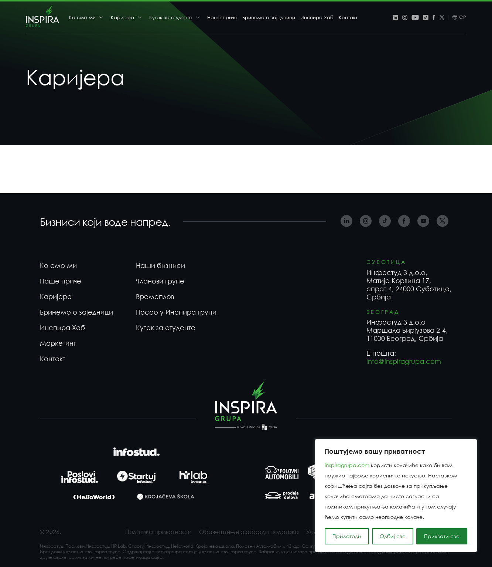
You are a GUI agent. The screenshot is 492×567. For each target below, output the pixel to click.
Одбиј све (393, 536)
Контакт (348, 17)
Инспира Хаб (317, 17)
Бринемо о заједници (268, 17)
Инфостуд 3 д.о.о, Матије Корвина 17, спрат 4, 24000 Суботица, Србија (408, 284)
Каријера (122, 17)
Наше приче (222, 17)
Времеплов (155, 296)
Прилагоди (346, 536)
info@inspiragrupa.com (403, 361)
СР (462, 17)
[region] (396, 495)
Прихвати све (441, 536)
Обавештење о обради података (249, 532)
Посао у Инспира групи (176, 312)
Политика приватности (158, 532)
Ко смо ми (82, 17)
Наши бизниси (160, 265)
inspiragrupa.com (347, 465)
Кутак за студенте (170, 17)
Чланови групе (160, 281)
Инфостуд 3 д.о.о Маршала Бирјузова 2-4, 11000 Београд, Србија (407, 330)
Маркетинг (58, 343)
